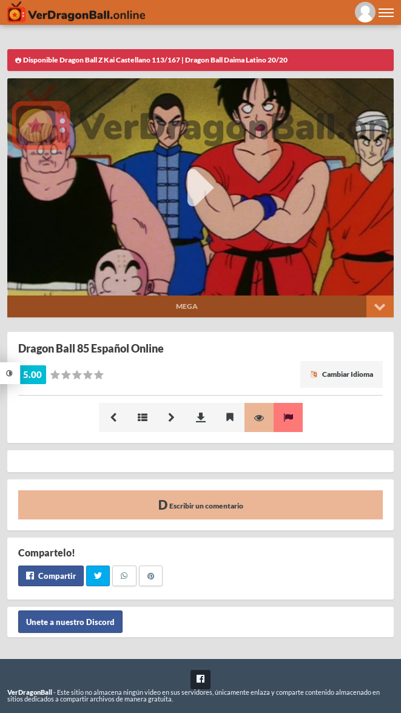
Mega (187, 306)
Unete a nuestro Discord (70, 621)
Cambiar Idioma (341, 374)
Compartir (51, 576)
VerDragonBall (29, 692)
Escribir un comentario (200, 504)
